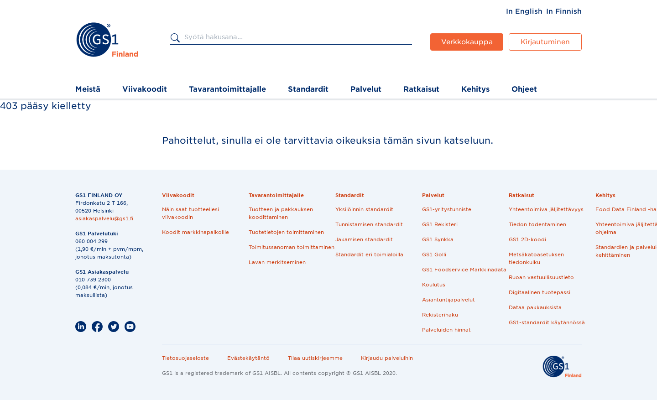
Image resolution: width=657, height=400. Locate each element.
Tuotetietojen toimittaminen (286, 232)
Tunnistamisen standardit (369, 224)
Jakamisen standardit (364, 239)
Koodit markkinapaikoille (195, 232)
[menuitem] (524, 11)
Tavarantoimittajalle (227, 89)
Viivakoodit (144, 89)
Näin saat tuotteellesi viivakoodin (190, 213)
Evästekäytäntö (248, 358)
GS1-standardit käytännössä (547, 322)
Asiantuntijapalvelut (448, 299)
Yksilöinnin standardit (364, 209)
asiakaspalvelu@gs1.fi (104, 218)
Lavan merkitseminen (277, 262)
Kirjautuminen (545, 42)
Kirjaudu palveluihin (387, 358)
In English (524, 11)
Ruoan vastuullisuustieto (541, 277)
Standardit (308, 89)
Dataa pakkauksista (535, 307)
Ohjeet (524, 89)
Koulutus (433, 284)
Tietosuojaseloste (185, 358)
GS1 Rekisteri (440, 224)
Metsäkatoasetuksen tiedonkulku (536, 258)
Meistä (87, 89)
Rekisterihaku (440, 315)
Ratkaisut (421, 89)
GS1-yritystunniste (446, 209)
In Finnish (564, 11)
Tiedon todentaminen (537, 224)
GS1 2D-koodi (527, 239)
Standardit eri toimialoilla (369, 254)
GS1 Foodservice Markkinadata (464, 269)
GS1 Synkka (438, 239)
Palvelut (365, 89)
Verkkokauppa (467, 42)
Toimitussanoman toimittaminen (291, 247)
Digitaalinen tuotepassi (539, 292)
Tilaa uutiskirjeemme (315, 358)
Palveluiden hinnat (446, 330)
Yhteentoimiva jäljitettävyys (546, 209)
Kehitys (475, 89)
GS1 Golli (434, 254)
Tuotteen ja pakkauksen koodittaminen (281, 213)
